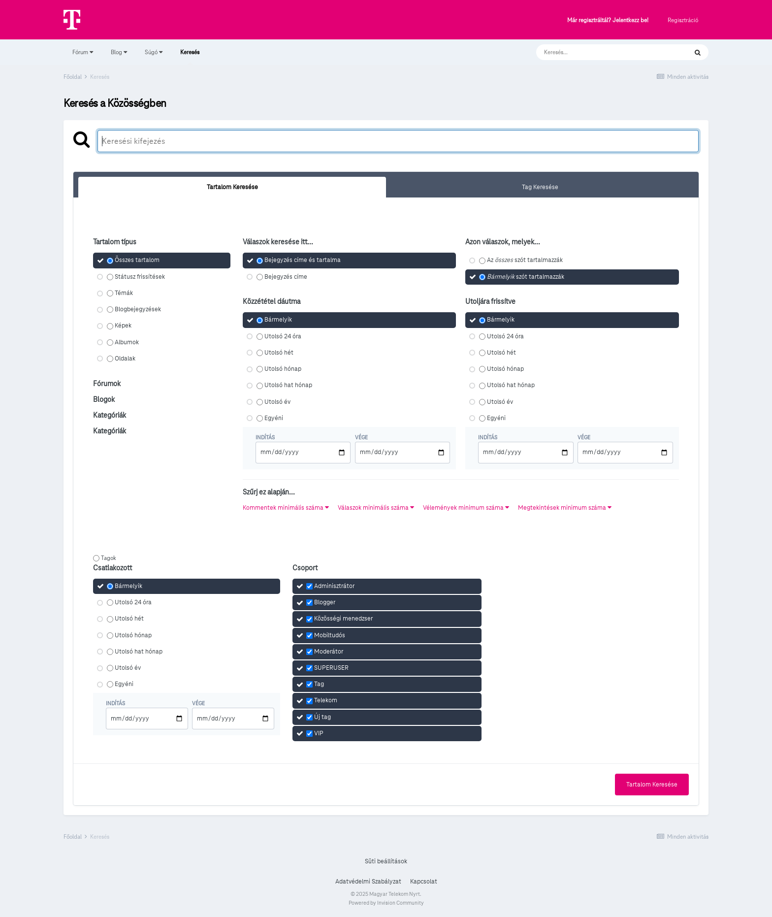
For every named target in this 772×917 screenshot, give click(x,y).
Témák (124, 293)
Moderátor (328, 651)
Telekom (325, 701)
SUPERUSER (331, 668)
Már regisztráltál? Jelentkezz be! (607, 20)
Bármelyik (278, 320)
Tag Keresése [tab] (540, 187)
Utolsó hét (278, 353)
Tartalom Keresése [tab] (232, 187)
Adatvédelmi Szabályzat (368, 881)
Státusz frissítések (140, 277)
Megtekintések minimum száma (564, 508)
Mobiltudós (329, 635)
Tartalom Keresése (651, 784)
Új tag (322, 717)
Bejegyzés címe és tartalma (302, 260)
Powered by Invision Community (386, 902)
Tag (319, 684)
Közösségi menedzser (343, 619)
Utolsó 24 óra (282, 336)
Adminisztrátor (334, 586)
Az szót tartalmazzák (525, 260)
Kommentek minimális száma (286, 508)
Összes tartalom (137, 260)
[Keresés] (602, 52)
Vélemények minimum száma (466, 508)
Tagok (108, 557)
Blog (119, 52)
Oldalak (125, 358)
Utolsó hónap (282, 369)
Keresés (189, 56)
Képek (123, 326)
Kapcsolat (423, 881)
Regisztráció (683, 20)
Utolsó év (277, 402)
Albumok (127, 342)
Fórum (82, 52)
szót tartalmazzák (525, 277)
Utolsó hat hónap (288, 386)
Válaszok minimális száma (376, 508)
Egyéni (273, 418)
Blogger (324, 602)
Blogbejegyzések (138, 309)
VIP (318, 733)
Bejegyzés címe (285, 277)
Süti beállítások (386, 861)
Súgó (153, 52)
